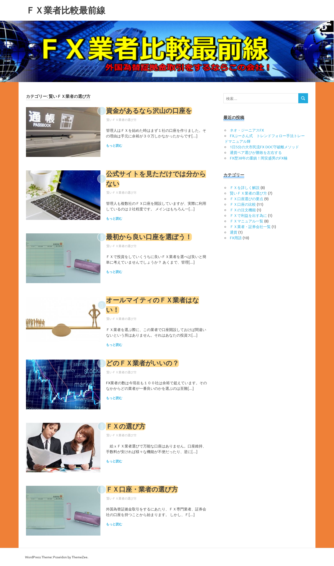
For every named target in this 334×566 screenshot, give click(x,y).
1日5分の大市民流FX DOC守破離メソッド (264, 146)
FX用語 (236, 237)
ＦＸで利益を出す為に (248, 215)
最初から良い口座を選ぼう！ (149, 237)
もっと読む (114, 145)
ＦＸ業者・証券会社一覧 (250, 226)
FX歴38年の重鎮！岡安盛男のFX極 (258, 158)
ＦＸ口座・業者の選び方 (142, 489)
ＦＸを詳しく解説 (245, 187)
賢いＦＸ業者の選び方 (121, 120)
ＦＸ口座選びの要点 (246, 198)
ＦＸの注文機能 (243, 209)
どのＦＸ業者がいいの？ (142, 363)
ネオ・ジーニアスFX (247, 130)
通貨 (233, 232)
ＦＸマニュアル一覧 (246, 220)
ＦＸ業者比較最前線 (65, 10)
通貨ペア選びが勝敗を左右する (256, 152)
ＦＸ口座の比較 (243, 204)
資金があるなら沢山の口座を (149, 111)
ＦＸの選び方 (125, 426)
